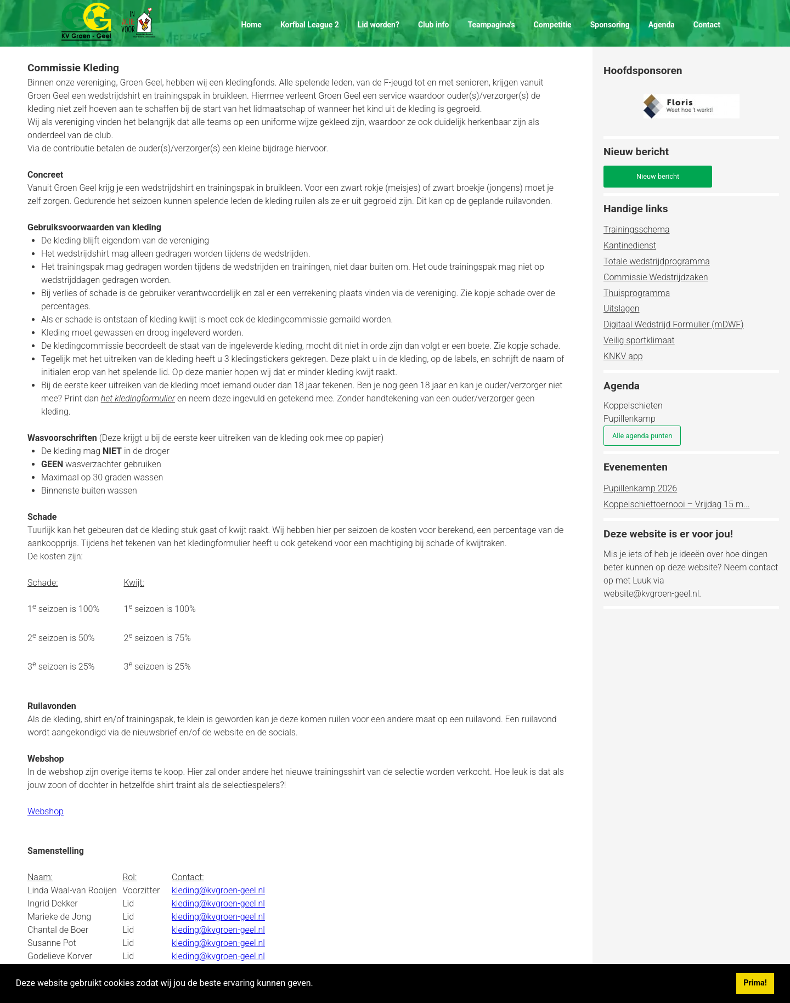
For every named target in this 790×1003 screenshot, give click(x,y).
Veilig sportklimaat (639, 340)
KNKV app (623, 356)
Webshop (45, 811)
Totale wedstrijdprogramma (656, 261)
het (138, 398)
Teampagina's (491, 24)
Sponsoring (610, 24)
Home (251, 24)
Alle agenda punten (642, 436)
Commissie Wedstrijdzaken (655, 277)
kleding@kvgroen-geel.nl (218, 890)
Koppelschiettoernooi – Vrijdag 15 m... (676, 504)
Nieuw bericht (657, 176)
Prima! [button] (754, 983)
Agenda (661, 24)
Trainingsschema (636, 229)
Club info (433, 24)
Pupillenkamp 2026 (640, 488)
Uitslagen (621, 308)
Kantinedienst (629, 245)
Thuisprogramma (636, 293)
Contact (706, 24)
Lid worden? (378, 24)
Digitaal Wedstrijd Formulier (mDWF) (673, 324)
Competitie (553, 24)
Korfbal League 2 (309, 24)
